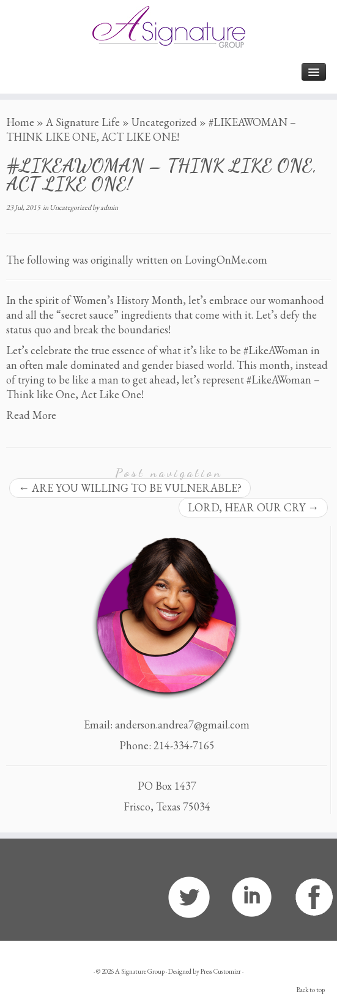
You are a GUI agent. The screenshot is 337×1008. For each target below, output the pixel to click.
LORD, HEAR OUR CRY (253, 507)
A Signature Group (140, 971)
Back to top (311, 989)
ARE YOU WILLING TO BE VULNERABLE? (130, 488)
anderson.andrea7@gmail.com (182, 724)
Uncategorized (164, 122)
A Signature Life (83, 122)
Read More (31, 415)
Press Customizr (221, 971)
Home (20, 122)
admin (109, 207)
